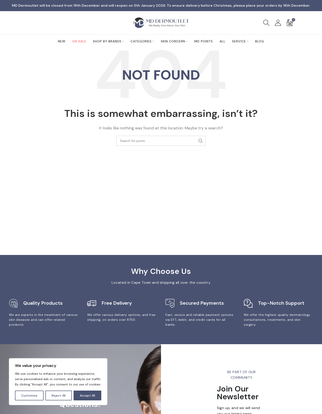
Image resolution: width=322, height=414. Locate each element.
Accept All (87, 395)
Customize (29, 395)
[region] (58, 381)
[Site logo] (161, 22)
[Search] (266, 22)
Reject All (59, 395)
